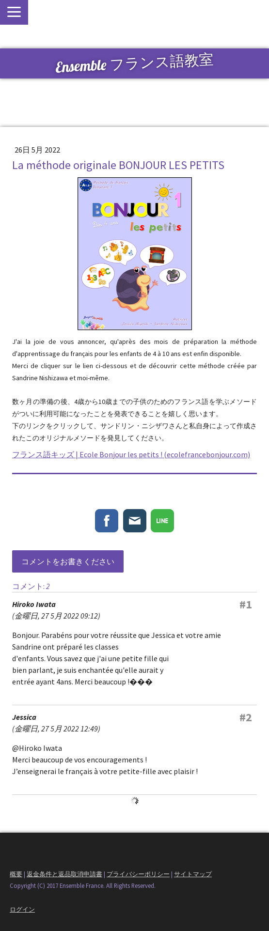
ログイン (22, 909)
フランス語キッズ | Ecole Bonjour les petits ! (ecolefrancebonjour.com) (131, 454)
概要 (16, 874)
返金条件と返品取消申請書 (64, 874)
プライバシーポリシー (138, 874)
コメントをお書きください (67, 561)
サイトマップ (193, 874)
